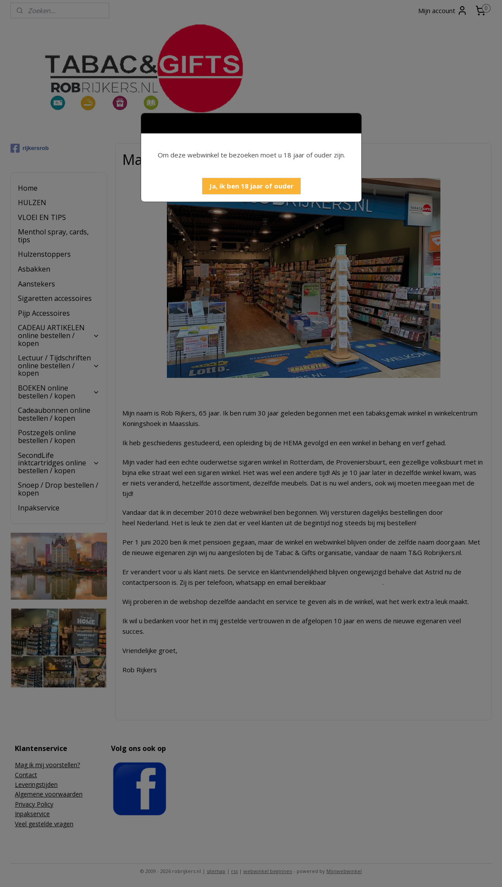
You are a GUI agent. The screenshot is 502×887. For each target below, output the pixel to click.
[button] (251, 186)
